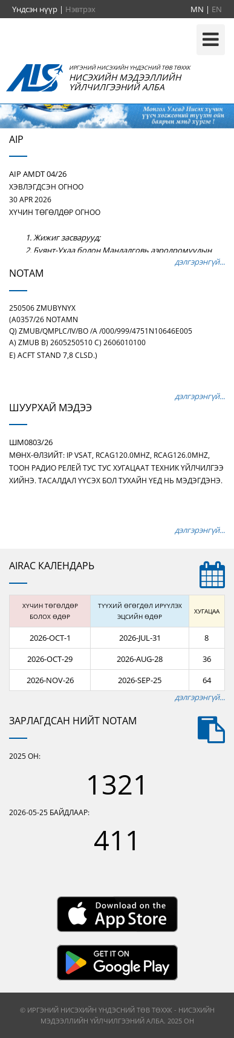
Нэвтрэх (80, 9)
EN (217, 9)
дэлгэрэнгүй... (200, 261)
